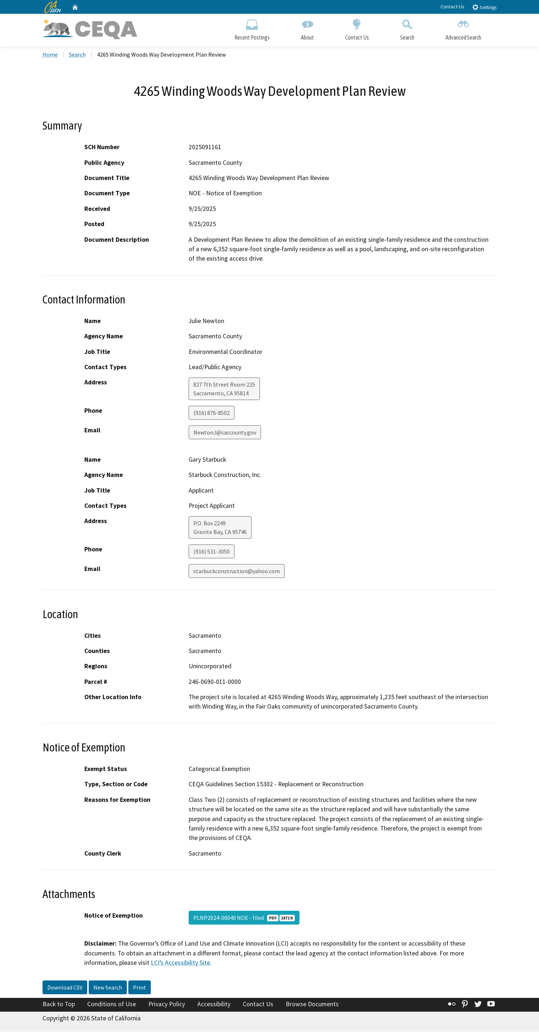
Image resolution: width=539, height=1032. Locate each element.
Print (139, 987)
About (307, 28)
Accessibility (213, 1004)
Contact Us (452, 6)
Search (407, 28)
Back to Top (59, 1004)
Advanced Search (463, 28)
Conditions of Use (111, 1004)
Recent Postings (252, 28)
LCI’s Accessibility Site (180, 963)
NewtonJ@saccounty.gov (224, 432)
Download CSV (65, 987)
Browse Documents (312, 1004)
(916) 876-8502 (211, 413)
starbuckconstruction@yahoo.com (236, 571)
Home (50, 54)
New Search (107, 987)
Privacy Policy (166, 1004)
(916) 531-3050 (211, 551)
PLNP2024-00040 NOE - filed (244, 918)
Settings (484, 7)
